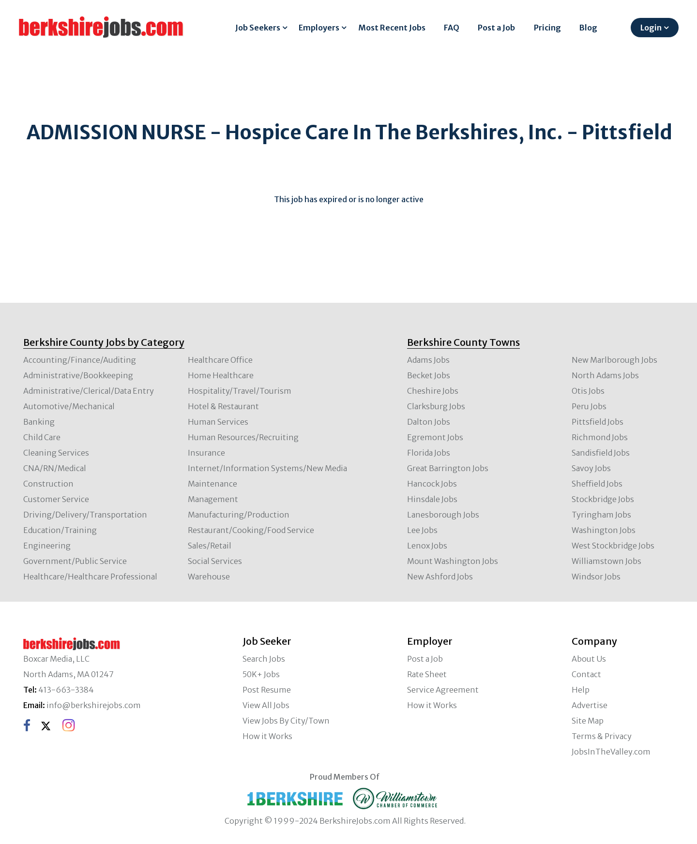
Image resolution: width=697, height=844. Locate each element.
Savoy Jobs (591, 468)
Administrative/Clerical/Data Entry (88, 391)
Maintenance (212, 484)
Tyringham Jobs (601, 514)
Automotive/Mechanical (69, 406)
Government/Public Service (75, 561)
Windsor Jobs (596, 576)
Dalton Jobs (428, 422)
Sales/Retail (209, 545)
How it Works (267, 736)
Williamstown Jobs (606, 561)
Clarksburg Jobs (436, 406)
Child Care (42, 437)
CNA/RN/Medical (54, 468)
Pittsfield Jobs (597, 422)
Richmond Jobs (600, 437)
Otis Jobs (588, 391)
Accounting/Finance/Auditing (79, 360)
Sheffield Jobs (597, 484)
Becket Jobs (428, 375)
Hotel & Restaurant (223, 406)
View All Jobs (265, 705)
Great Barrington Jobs (447, 468)
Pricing (547, 27)
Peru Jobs (589, 406)
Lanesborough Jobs (443, 514)
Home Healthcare (221, 375)
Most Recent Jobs (391, 27)
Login (651, 27)
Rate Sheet (427, 674)
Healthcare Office (220, 360)
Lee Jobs (422, 530)
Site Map (588, 721)
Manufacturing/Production (238, 514)
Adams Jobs (428, 360)
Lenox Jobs (427, 545)
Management (213, 499)
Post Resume (266, 690)
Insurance (206, 453)
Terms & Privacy (602, 736)
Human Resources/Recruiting (243, 437)
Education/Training (60, 530)
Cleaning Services (56, 453)
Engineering (47, 545)
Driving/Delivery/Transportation (85, 514)
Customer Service (56, 499)
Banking (39, 422)
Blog (588, 27)
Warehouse (209, 576)
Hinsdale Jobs (432, 499)
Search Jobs (263, 659)
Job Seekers (257, 27)
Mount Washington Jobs (452, 561)
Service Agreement (443, 690)
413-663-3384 (66, 690)
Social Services (215, 561)
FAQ (451, 27)
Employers (319, 27)
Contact (586, 674)
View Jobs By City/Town (286, 721)
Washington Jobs (604, 530)
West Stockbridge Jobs (613, 545)
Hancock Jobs (432, 484)
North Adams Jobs (605, 375)
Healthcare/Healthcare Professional (90, 576)
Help (581, 690)
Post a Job (496, 27)
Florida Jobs (428, 453)
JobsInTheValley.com (611, 751)
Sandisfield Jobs (601, 453)
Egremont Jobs (435, 437)
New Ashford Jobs (440, 576)
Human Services (218, 422)
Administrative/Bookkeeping (78, 375)
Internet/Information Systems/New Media (267, 468)
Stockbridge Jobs (603, 499)
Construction (48, 484)
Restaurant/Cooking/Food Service (251, 530)
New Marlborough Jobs (614, 360)
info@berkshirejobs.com (93, 705)
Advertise (589, 705)
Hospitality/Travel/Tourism (239, 391)
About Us (589, 659)
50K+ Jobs (261, 674)
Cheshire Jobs (432, 391)
